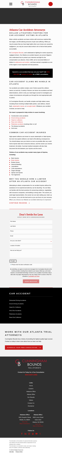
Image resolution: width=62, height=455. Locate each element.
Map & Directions (25, 423)
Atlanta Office (31, 394)
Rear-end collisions (17, 122)
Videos (31, 400)
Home (31, 386)
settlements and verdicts (22, 62)
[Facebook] (22, 434)
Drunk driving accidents (18, 118)
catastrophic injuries (18, 106)
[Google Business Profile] (33, 434)
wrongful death (31, 106)
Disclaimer (31, 406)
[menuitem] (31, 300)
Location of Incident (15, 245)
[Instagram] (29, 434)
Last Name (13, 226)
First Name (13, 221)
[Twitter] (40, 434)
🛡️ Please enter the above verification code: (21, 264)
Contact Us (31, 403)
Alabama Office (31, 391)
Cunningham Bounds (17, 52)
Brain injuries (15, 160)
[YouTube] (36, 434)
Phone (11, 231)
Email (11, 236)
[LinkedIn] (25, 434)
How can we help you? (16, 250)
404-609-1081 (31, 375)
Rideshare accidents (17, 124)
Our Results (31, 397)
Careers (31, 388)
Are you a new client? (15, 240)
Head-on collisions (16, 120)
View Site (25, 422)
